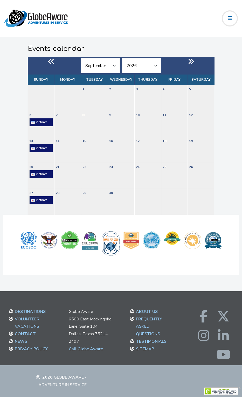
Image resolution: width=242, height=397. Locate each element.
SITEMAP (145, 349)
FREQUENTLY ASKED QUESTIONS (149, 326)
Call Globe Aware (86, 349)
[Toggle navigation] (230, 18)
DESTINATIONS (30, 311)
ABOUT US (147, 311)
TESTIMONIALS (151, 341)
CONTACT (25, 334)
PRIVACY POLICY (31, 349)
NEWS (21, 341)
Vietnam (39, 122)
